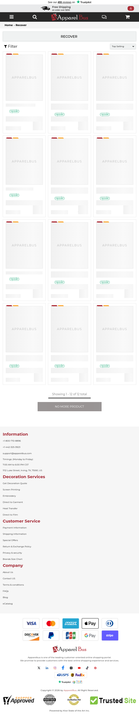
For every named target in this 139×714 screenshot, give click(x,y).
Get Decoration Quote (15, 483)
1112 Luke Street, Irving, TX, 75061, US (22, 470)
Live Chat (104, 17)
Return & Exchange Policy (17, 546)
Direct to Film (10, 514)
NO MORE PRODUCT (69, 406)
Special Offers (10, 540)
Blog (5, 597)
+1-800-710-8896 (12, 440)
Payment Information (15, 527)
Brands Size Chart (12, 559)
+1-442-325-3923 (11, 447)
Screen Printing (11, 489)
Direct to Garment (13, 502)
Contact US (9, 578)
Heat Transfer (10, 508)
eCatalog (8, 603)
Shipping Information (15, 533)
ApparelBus (70, 690)
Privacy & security (12, 552)
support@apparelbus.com (17, 453)
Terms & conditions (13, 584)
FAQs (6, 591)
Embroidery (9, 495)
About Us (8, 572)
